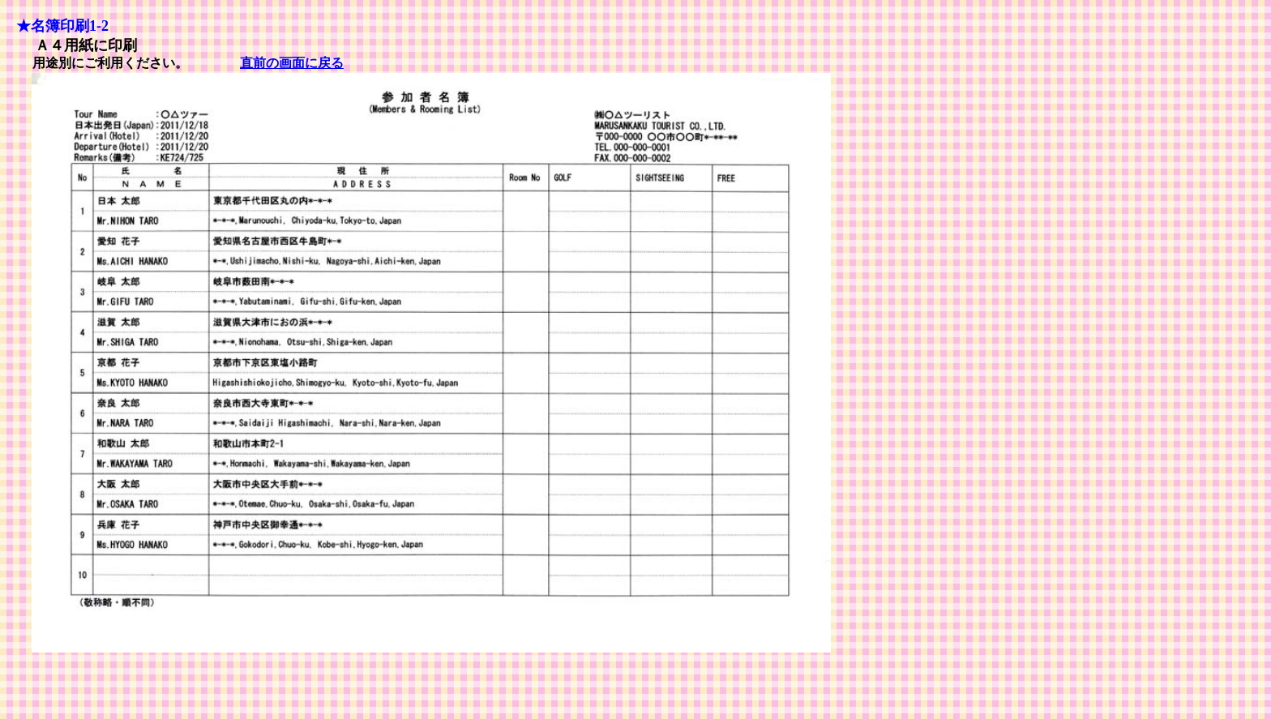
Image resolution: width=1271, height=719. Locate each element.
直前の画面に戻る (292, 63)
